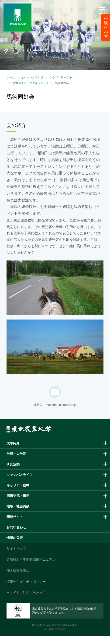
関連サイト (15, 517)
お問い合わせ (16, 527)
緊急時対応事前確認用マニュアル (31, 559)
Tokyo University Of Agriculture (61, 625)
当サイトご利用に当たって (26, 592)
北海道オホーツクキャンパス (31, 83)
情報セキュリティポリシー (26, 581)
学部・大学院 (16, 454)
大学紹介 (13, 443)
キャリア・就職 (18, 485)
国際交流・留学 (18, 496)
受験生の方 (106, 28)
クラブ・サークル (60, 77)
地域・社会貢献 (18, 506)
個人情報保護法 (18, 571)
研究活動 (13, 464)
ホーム (11, 77)
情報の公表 (15, 538)
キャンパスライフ (32, 77)
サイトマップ (16, 548)
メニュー (102, 13)
